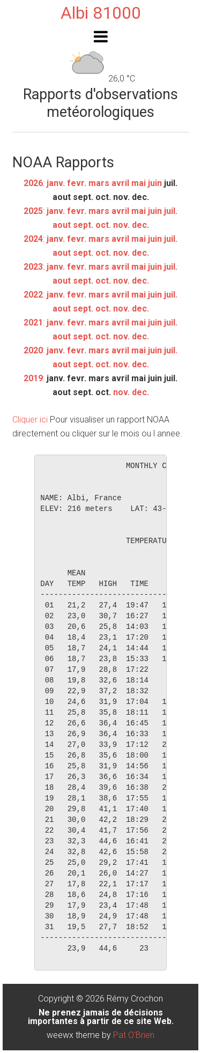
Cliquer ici (30, 419)
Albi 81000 (101, 13)
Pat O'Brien (133, 1035)
